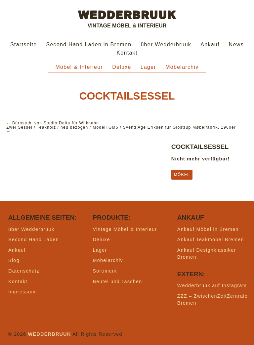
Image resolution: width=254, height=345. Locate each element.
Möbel (182, 174)
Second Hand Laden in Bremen (88, 44)
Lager (148, 67)
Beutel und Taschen (117, 281)
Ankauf (210, 44)
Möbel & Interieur (79, 67)
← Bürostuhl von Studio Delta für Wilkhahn (52, 123)
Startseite (23, 44)
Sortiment (105, 271)
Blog (14, 260)
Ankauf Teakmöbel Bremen (210, 239)
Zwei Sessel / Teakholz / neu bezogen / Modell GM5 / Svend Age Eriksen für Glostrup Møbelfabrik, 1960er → (121, 129)
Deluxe (121, 67)
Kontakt (126, 53)
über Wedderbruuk (166, 44)
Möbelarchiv (181, 67)
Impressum (22, 291)
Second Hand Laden (33, 239)
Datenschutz (23, 271)
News (236, 44)
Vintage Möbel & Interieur (125, 229)
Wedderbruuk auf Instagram (212, 285)
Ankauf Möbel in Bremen (208, 229)
